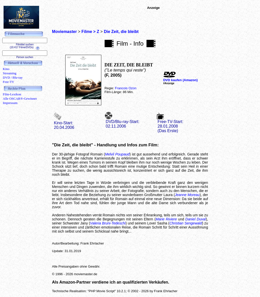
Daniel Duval (195, 219)
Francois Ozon (126, 88)
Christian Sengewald (185, 223)
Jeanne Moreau (187, 195)
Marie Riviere (166, 219)
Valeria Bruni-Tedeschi (108, 223)
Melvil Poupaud (117, 154)
